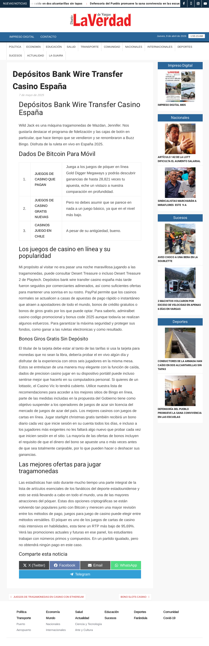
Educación (54, 46)
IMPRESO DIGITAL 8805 (172, 105)
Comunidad (112, 46)
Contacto (48, 36)
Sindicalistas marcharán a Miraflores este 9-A (177, 203)
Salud (71, 46)
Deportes (185, 46)
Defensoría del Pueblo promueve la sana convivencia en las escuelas (139, 3)
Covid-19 (169, 618)
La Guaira (56, 55)
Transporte (90, 46)
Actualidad (35, 55)
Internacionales (159, 46)
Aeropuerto (24, 630)
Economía (33, 46)
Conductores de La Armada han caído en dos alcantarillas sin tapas (180, 365)
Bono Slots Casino (133, 596)
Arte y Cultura (84, 630)
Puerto (21, 624)
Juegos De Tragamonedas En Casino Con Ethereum (48, 596)
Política (15, 46)
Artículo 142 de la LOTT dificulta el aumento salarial (179, 159)
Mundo (50, 618)
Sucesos (15, 55)
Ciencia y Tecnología (88, 624)
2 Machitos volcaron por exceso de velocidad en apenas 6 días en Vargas (179, 305)
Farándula (140, 618)
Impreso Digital (21, 36)
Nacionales (133, 46)
